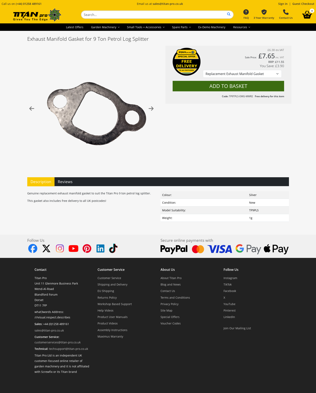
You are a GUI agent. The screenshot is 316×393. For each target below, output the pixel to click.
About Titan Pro (171, 278)
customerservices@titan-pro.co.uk (58, 342)
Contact (40, 270)
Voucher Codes (171, 323)
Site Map (166, 310)
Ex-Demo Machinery (211, 27)
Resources (240, 27)
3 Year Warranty (264, 14)
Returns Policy (107, 297)
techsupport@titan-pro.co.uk (68, 349)
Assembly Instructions (112, 330)
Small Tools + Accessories (144, 27)
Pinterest (230, 310)
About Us (168, 270)
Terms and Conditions (175, 297)
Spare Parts (180, 27)
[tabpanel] (158, 205)
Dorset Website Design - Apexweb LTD (172, 381)
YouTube (229, 304)
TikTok (228, 284)
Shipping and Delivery (112, 284)
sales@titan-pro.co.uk (168, 4)
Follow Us (231, 270)
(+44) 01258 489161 (29, 4)
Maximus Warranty (110, 336)
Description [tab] (40, 181)
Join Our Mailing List (237, 328)
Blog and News (171, 284)
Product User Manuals (113, 317)
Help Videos (105, 310)
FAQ (246, 14)
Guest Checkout (303, 4)
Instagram (230, 278)
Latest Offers (74, 27)
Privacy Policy (169, 304)
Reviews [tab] (65, 181)
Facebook (230, 291)
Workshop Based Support (115, 304)
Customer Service (111, 270)
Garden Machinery (104, 27)
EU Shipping (106, 291)
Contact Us (286, 14)
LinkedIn (229, 317)
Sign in (283, 4)
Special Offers (170, 317)
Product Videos (108, 323)
